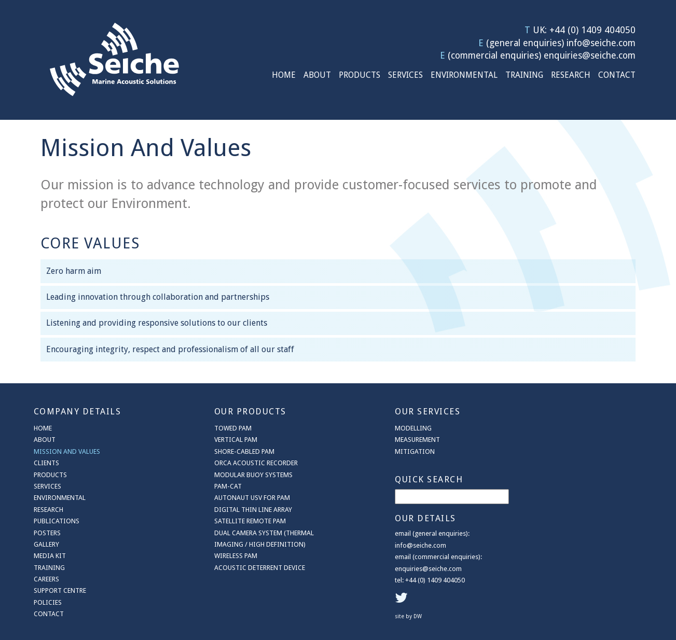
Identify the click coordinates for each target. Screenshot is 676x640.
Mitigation (392, 451)
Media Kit (50, 555)
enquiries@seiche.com (590, 55)
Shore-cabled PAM (233, 451)
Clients (46, 462)
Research (570, 75)
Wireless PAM (224, 555)
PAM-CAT (216, 486)
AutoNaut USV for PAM (241, 497)
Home (284, 75)
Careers (46, 578)
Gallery (46, 544)
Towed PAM (221, 428)
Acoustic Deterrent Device (248, 567)
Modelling (390, 428)
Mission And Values (67, 451)
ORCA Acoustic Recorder (244, 462)
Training (524, 75)
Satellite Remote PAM (238, 520)
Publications (56, 520)
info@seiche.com (601, 43)
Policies (48, 602)
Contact (617, 75)
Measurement (394, 439)
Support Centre (60, 590)
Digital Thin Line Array (242, 509)
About (317, 75)
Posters (47, 532)
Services (405, 75)
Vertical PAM (224, 439)
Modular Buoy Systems (242, 474)
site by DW (554, 548)
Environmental (464, 75)
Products (359, 75)
